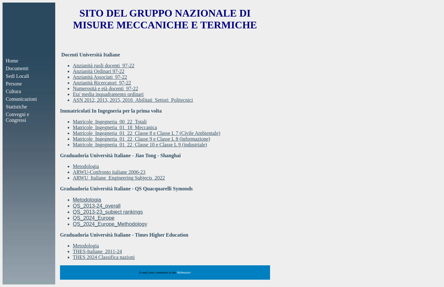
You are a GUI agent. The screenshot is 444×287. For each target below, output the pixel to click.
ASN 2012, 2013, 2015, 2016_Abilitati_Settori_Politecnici (133, 100)
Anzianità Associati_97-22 (100, 77)
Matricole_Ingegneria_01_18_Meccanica (115, 127)
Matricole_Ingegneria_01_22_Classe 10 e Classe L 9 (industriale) (140, 144)
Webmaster (184, 272)
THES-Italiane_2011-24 (97, 251)
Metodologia (86, 166)
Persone (14, 83)
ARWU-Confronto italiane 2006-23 (109, 172)
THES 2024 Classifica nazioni (104, 257)
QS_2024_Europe (94, 218)
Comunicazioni (21, 99)
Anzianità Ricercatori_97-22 (102, 82)
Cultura (13, 91)
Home (12, 60)
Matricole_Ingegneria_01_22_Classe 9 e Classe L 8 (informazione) (141, 139)
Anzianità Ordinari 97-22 (98, 71)
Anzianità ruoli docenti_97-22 (103, 65)
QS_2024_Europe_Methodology (110, 224)
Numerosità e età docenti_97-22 (105, 88)
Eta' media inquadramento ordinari (108, 94)
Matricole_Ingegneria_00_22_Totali (110, 121)
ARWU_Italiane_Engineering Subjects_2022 (119, 177)
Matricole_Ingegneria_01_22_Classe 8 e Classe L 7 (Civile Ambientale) (146, 133)
